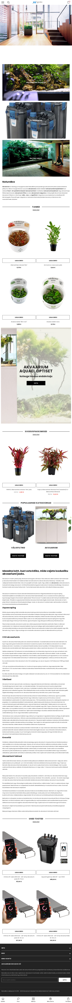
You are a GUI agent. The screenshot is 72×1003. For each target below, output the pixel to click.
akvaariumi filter (20, 193)
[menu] (2, 2)
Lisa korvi (19, 261)
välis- (24, 195)
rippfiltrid (34, 195)
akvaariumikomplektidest (55, 189)
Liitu (65, 980)
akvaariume (32, 189)
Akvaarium (6, 186)
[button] (18, 1000)
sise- (27, 195)
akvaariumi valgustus (39, 193)
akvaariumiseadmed (51, 191)
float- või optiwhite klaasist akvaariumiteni (21, 191)
